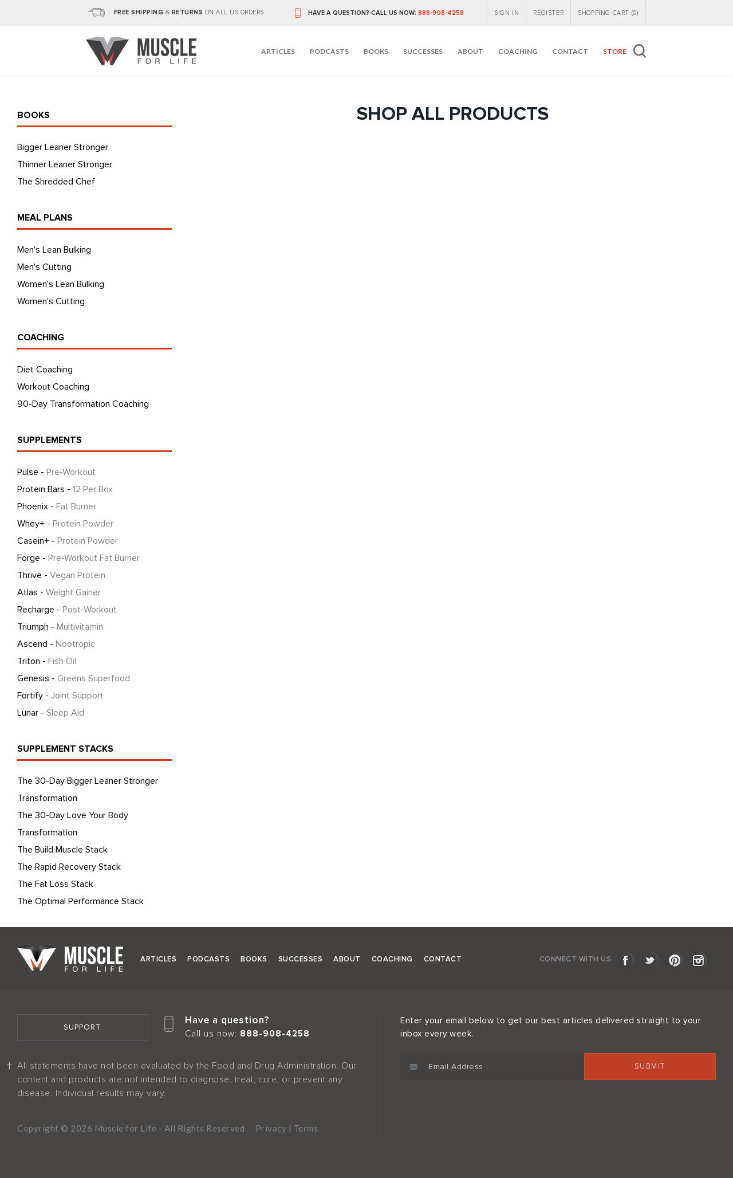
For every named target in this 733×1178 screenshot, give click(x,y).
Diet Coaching (45, 369)
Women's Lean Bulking (60, 284)
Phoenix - (56, 506)
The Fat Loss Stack (55, 884)
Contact (570, 51)
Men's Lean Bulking (54, 250)
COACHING (40, 337)
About (470, 51)
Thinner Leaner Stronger (64, 164)
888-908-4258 (441, 13)
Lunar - (50, 712)
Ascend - (56, 644)
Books (376, 51)
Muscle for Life (70, 958)
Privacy (271, 1128)
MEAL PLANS (45, 217)
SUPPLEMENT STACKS (65, 748)
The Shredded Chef (56, 181)
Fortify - (60, 695)
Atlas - (59, 592)
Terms (306, 1128)
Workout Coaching (53, 386)
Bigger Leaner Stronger (62, 147)
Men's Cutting (44, 267)
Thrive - (61, 575)
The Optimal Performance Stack (80, 901)
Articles (278, 51)
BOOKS (33, 115)
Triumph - (60, 627)
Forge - (78, 558)
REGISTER (548, 13)
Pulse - (56, 472)
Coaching (517, 51)
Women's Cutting (51, 301)
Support (82, 1027)
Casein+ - (67, 541)
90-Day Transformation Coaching (83, 404)
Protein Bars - (65, 489)
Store (614, 51)
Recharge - (67, 609)
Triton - (46, 661)
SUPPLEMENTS (49, 440)
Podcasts (329, 51)
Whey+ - (65, 523)
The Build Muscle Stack (62, 849)
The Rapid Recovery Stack (69, 867)
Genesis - (73, 678)
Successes (423, 51)
